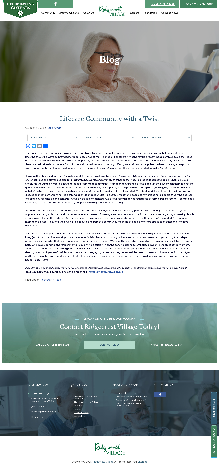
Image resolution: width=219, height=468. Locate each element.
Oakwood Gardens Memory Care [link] (132, 400)
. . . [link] (88, 252)
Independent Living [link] (126, 393)
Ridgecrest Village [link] (50, 279)
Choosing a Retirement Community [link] (86, 397)
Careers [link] (78, 405)
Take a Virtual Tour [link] (198, 4)
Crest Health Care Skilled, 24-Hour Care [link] (128, 405)
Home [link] (77, 393)
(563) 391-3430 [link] (162, 4)
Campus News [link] (81, 412)
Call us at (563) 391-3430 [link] (52, 344)
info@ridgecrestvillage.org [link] (44, 411)
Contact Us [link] (108, 344)
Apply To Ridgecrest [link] (165, 344)
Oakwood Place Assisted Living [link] (131, 396)
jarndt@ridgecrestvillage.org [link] (106, 271)
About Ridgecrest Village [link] (86, 402)
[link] (55, 3)
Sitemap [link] (142, 461)
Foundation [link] (79, 409)
